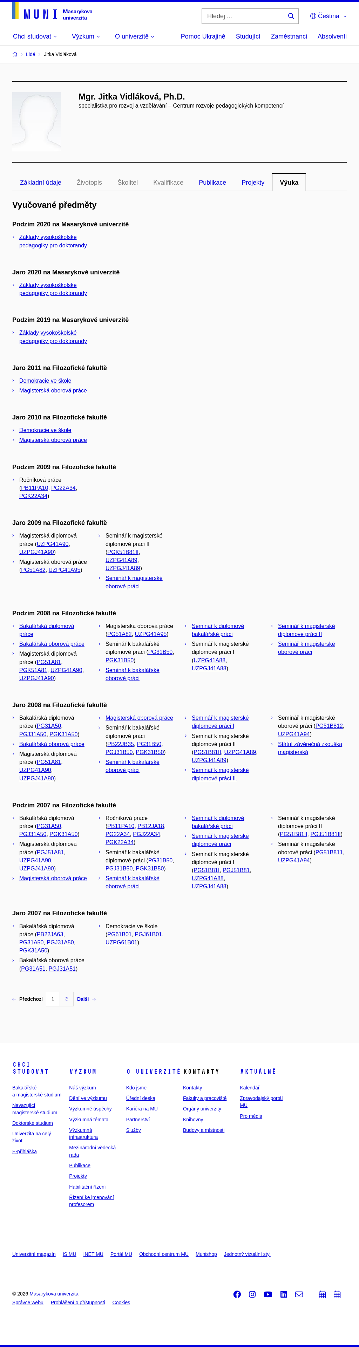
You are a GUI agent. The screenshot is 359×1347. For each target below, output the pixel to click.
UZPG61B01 (121, 942)
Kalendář (249, 1087)
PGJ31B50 (119, 752)
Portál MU (121, 1254)
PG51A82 (33, 570)
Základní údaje (40, 182)
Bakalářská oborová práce (51, 644)
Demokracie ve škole (45, 381)
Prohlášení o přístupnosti (78, 1302)
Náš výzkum (82, 1087)
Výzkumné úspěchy (90, 1109)
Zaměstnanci (289, 36)
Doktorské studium (32, 1123)
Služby (133, 1130)
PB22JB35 (120, 744)
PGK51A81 (33, 670)
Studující (248, 36)
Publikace (212, 182)
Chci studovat (30, 1068)
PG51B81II (207, 752)
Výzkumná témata (88, 1119)
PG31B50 (160, 652)
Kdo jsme (136, 1087)
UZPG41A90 (53, 544)
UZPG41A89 (121, 560)
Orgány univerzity (202, 1109)
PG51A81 (49, 662)
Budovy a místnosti (203, 1130)
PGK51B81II (122, 552)
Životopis (89, 182)
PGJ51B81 (236, 870)
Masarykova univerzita (53, 1294)
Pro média (251, 1116)
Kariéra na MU (142, 1109)
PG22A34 (63, 488)
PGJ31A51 (62, 969)
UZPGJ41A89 (123, 568)
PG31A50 (49, 726)
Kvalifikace (168, 182)
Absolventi (332, 36)
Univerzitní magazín (34, 1254)
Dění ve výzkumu (88, 1098)
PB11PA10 (34, 488)
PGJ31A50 (32, 734)
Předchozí (27, 999)
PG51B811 (329, 852)
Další (86, 999)
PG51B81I (206, 870)
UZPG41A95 (65, 570)
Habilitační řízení (87, 1187)
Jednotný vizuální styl (247, 1254)
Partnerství (138, 1119)
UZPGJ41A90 (36, 552)
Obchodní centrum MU (164, 1254)
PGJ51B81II (326, 834)
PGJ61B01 (148, 934)
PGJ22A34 (146, 834)
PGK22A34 (33, 496)
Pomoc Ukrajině (203, 36)
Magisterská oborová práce (53, 391)
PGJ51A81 (50, 852)
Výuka (289, 182)
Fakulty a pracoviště (205, 1098)
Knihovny (193, 1119)
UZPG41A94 (294, 734)
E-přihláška (24, 1151)
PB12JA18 (150, 826)
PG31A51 (33, 969)
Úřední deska (140, 1098)
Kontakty (192, 1087)
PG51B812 (329, 726)
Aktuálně (258, 1071)
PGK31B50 (120, 660)
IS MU (69, 1254)
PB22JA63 (50, 934)
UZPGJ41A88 (209, 668)
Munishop (206, 1254)
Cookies (121, 1302)
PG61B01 (119, 934)
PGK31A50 (63, 734)
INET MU (93, 1254)
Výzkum (82, 1071)
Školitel (127, 182)
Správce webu (27, 1302)
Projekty (253, 182)
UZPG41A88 (209, 660)
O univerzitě (153, 1071)
